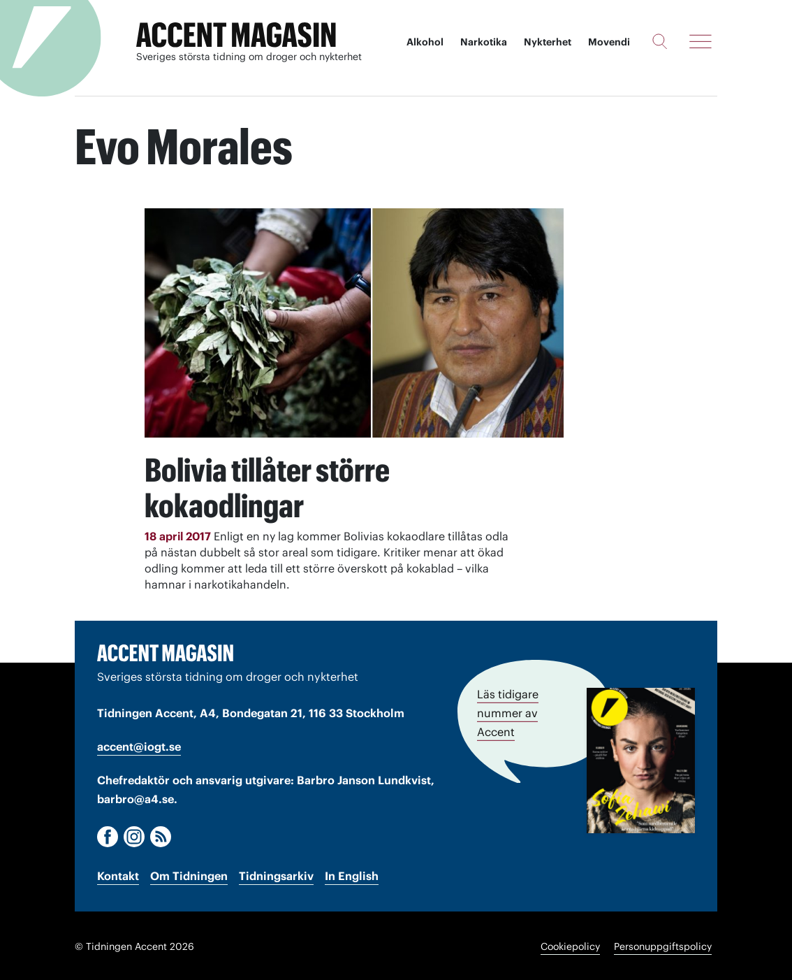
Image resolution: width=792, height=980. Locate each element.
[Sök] (660, 41)
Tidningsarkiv (276, 874)
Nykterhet (547, 42)
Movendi (609, 42)
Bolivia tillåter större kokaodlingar (278, 485)
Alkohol (424, 42)
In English (352, 874)
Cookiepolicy (570, 945)
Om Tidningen (189, 874)
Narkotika (483, 42)
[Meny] (700, 41)
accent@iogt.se (139, 745)
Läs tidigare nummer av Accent (507, 711)
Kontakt (118, 874)
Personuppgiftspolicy (663, 945)
